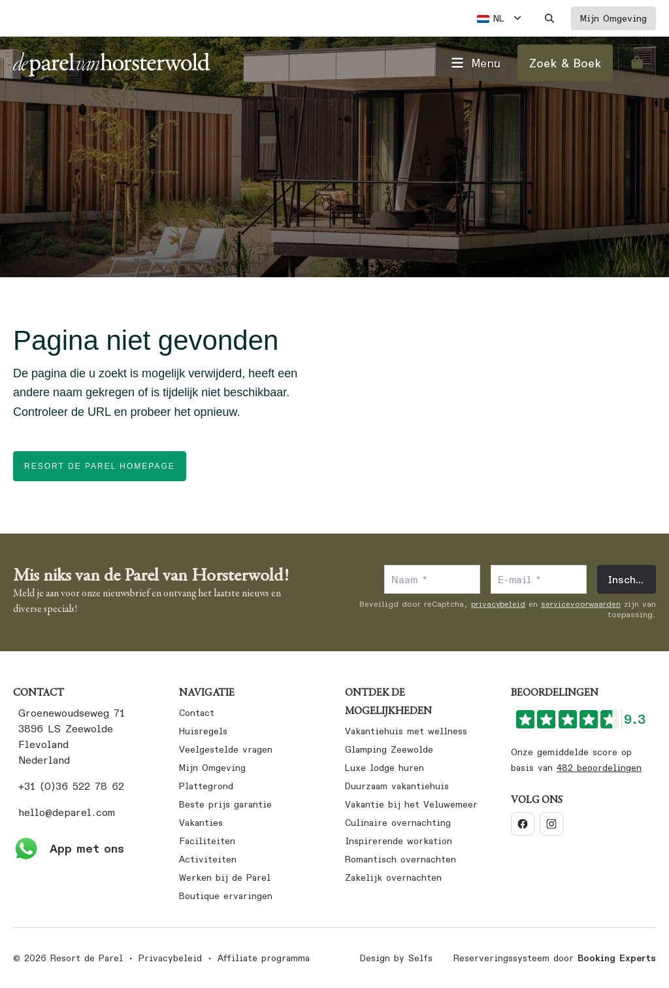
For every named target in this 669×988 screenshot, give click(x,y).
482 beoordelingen (599, 768)
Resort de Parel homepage (99, 466)
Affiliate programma (264, 958)
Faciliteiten (207, 841)
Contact (196, 713)
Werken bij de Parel (224, 877)
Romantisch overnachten (400, 859)
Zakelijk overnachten (393, 877)
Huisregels (203, 731)
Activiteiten (208, 859)
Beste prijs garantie (225, 804)
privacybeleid (498, 604)
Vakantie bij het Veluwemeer (411, 804)
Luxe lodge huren (384, 768)
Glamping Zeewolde (389, 749)
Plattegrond (206, 786)
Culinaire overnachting (398, 822)
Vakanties (201, 822)
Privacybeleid (170, 958)
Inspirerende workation (398, 841)
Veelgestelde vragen (225, 749)
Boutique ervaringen (225, 896)
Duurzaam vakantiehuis (397, 786)
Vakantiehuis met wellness (406, 731)
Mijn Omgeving (212, 768)
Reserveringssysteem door (554, 958)
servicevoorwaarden (581, 604)
